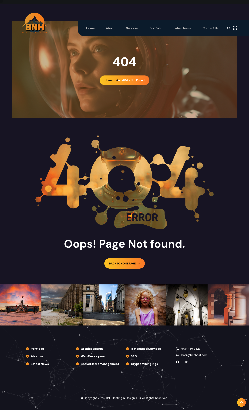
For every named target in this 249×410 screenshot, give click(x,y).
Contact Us (210, 28)
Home (90, 28)
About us (37, 356)
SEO (134, 356)
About (110, 28)
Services (132, 28)
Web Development (94, 356)
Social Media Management (100, 364)
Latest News (182, 28)
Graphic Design (92, 348)
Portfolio (156, 28)
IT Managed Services (146, 348)
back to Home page (124, 263)
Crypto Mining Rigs (144, 364)
